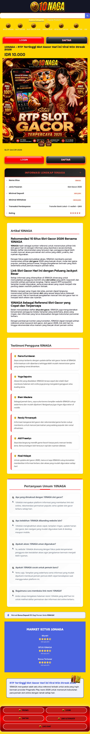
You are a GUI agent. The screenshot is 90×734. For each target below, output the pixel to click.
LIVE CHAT (45, 726)
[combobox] (42, 15)
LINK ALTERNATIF (66, 719)
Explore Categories (36, 20)
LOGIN (23, 40)
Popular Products (54, 20)
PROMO (24, 711)
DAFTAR (66, 40)
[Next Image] (85, 101)
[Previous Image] (5, 101)
